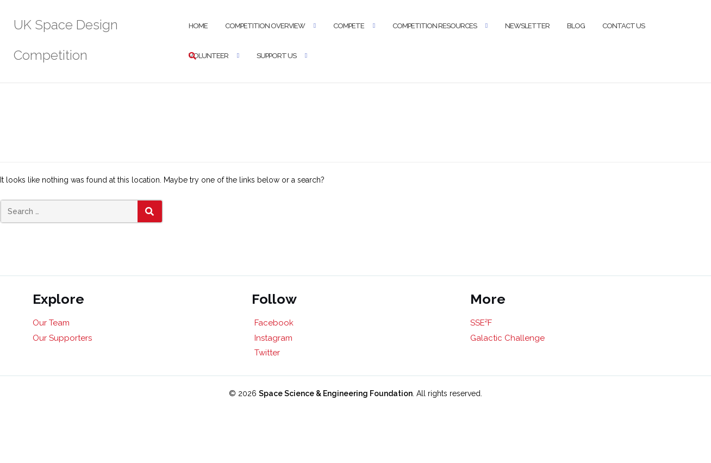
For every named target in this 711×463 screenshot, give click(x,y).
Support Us (276, 56)
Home (198, 26)
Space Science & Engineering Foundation (336, 393)
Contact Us (623, 26)
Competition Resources (434, 26)
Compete (348, 26)
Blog (576, 26)
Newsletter (527, 26)
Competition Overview (265, 26)
